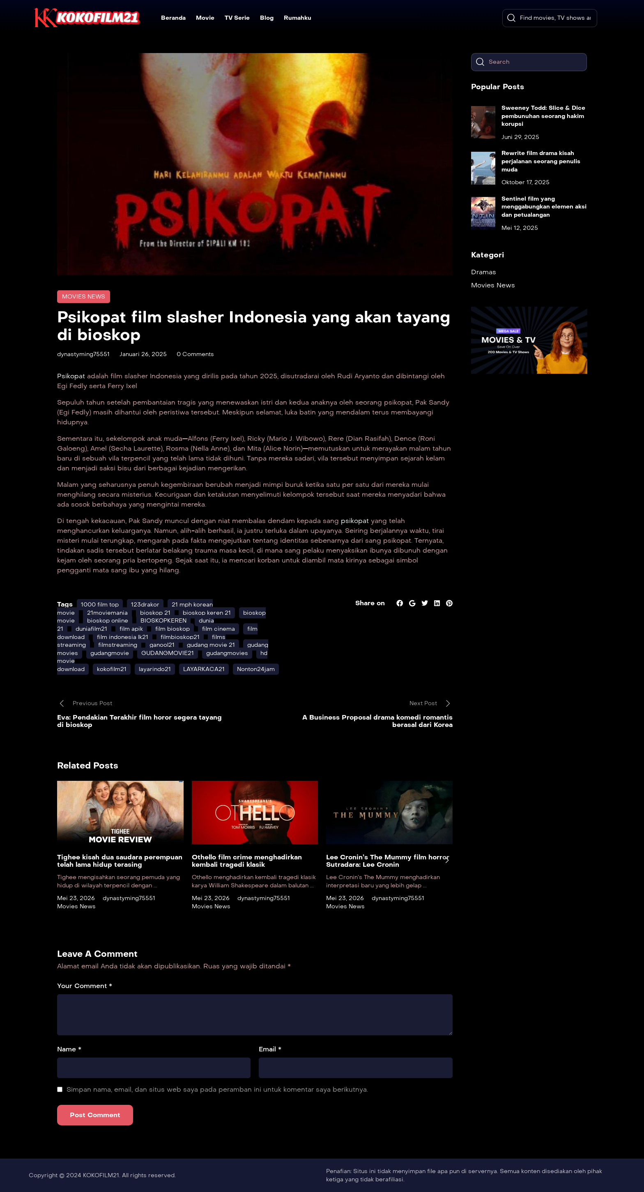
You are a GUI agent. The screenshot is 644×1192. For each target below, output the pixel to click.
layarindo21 (155, 669)
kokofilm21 (111, 669)
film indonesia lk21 (122, 637)
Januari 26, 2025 (143, 354)
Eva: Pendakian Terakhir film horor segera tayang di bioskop (139, 721)
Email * (270, 1049)
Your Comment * (84, 986)
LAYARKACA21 (204, 669)
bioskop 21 (155, 612)
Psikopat (72, 376)
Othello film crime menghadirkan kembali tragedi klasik (247, 860)
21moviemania (107, 612)
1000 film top (100, 604)
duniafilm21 (91, 628)
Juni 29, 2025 (520, 137)
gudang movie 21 (211, 644)
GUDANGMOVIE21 (167, 653)
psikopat (354, 521)
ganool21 (162, 644)
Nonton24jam (256, 669)
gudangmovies (227, 653)
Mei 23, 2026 (76, 898)
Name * (69, 1049)
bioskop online (107, 620)
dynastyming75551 (83, 354)
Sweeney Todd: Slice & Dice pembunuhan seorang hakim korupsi (543, 115)
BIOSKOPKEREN (163, 620)
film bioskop (172, 628)
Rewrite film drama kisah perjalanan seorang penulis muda (540, 161)
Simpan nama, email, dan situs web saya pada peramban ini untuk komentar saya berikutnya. (217, 1089)
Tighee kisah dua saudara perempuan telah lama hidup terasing (119, 860)
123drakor (145, 604)
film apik (131, 628)
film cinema (218, 628)
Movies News (83, 296)
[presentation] (447, 860)
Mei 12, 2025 (519, 228)
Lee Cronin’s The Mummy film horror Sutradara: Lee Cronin (387, 860)
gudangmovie (109, 653)
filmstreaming (117, 644)
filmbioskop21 (180, 637)
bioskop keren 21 (207, 612)
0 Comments (195, 354)
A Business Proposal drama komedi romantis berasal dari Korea (377, 721)
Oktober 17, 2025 (525, 182)
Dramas (483, 272)
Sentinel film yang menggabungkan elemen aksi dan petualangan (543, 206)
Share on (370, 603)
